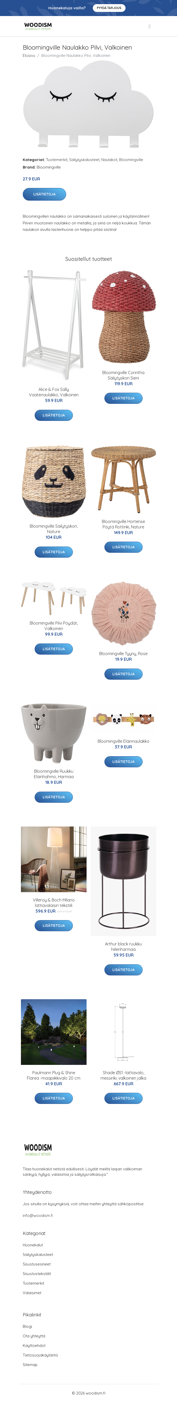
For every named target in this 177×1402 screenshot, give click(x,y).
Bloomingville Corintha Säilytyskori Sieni (123, 375)
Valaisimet (32, 1292)
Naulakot (109, 159)
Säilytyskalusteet (84, 159)
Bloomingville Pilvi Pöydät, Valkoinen (54, 625)
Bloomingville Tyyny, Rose (123, 653)
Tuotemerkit (56, 159)
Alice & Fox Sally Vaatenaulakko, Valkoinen (54, 392)
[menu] (149, 26)
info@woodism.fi (38, 1215)
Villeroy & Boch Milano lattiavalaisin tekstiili (54, 902)
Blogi (27, 1326)
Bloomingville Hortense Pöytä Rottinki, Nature (123, 524)
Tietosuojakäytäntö (40, 1355)
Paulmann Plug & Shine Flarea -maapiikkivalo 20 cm (53, 1075)
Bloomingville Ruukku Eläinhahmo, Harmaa (54, 774)
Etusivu (29, 55)
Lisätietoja (44, 194)
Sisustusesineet (37, 1264)
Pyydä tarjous (109, 8)
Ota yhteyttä (34, 1335)
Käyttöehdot (34, 1345)
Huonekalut (33, 1244)
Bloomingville (131, 159)
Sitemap (30, 1364)
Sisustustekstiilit (37, 1273)
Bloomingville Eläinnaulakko (123, 741)
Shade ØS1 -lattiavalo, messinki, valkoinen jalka (123, 1075)
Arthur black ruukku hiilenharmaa (123, 946)
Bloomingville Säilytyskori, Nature (54, 529)
